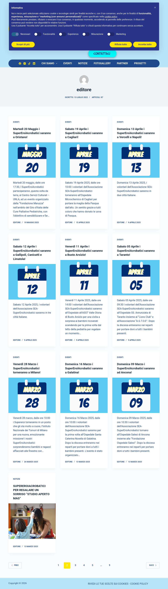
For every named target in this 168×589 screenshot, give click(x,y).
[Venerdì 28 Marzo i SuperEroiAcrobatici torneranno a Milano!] (32, 394)
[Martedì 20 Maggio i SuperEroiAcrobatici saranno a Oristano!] (32, 160)
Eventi (68, 63)
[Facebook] (20, 63)
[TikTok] (29, 63)
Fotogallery (102, 63)
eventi (16, 122)
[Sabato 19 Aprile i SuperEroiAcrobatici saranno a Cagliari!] (84, 160)
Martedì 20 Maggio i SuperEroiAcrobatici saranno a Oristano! (27, 133)
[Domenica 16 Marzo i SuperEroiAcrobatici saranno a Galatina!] (84, 394)
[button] (155, 7)
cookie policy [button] (111, 16)
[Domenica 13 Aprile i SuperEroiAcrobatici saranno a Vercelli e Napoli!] (136, 164)
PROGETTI (140, 63)
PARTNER (122, 63)
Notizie (83, 63)
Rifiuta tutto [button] (121, 44)
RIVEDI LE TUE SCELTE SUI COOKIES (108, 583)
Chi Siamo (49, 63)
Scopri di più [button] (23, 44)
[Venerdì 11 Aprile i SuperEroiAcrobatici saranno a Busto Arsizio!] (84, 277)
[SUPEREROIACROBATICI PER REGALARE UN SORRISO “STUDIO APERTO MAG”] (32, 520)
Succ (153, 564)
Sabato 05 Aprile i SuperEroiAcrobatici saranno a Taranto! (131, 250)
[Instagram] (24, 63)
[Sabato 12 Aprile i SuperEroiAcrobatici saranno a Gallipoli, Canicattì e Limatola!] (32, 281)
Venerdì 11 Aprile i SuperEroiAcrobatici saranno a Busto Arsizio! (82, 250)
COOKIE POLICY (139, 583)
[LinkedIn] (34, 63)
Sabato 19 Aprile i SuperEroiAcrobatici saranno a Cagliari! (79, 133)
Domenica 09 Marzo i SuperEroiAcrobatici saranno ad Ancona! (132, 368)
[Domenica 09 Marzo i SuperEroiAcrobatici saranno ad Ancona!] (136, 394)
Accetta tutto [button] (145, 44)
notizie (16, 478)
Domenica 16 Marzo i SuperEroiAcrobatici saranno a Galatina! (80, 368)
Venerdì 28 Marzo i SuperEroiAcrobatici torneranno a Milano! (27, 368)
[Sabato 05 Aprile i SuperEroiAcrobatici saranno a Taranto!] (136, 277)
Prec (15, 564)
